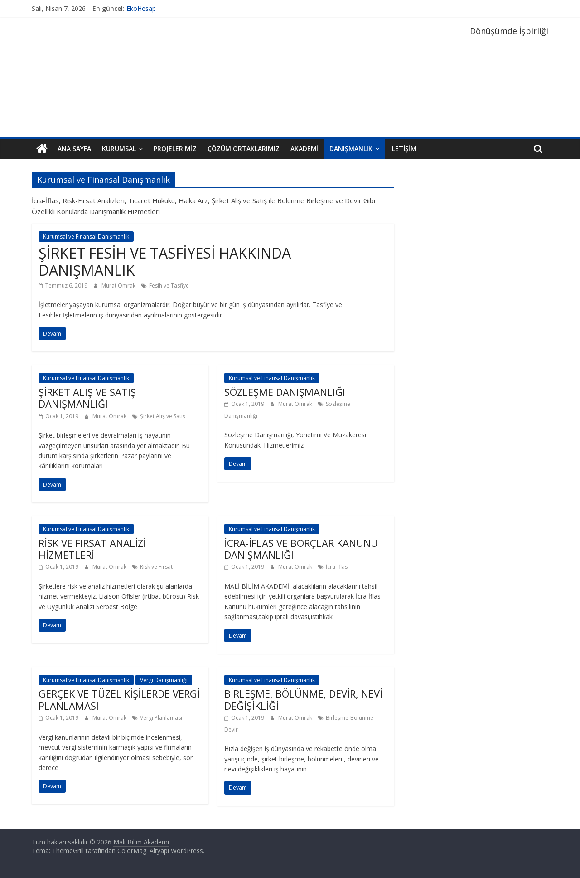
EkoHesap (141, 8)
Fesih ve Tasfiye (169, 285)
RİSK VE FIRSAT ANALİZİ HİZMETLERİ (92, 548)
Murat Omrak (119, 285)
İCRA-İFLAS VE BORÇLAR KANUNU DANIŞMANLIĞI (301, 548)
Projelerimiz (175, 148)
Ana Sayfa (74, 148)
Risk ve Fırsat (156, 567)
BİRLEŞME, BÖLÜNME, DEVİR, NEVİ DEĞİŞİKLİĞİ (303, 699)
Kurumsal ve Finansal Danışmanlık (86, 236)
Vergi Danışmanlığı (164, 680)
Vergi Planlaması (161, 718)
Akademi (304, 148)
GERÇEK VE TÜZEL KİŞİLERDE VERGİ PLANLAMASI (119, 699)
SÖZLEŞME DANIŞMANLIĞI (284, 392)
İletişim (403, 148)
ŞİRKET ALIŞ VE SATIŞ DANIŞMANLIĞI (87, 397)
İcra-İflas (337, 567)
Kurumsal (119, 148)
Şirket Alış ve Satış (162, 416)
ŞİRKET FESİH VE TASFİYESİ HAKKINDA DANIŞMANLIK (165, 261)
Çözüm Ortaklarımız (244, 148)
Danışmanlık (350, 148)
